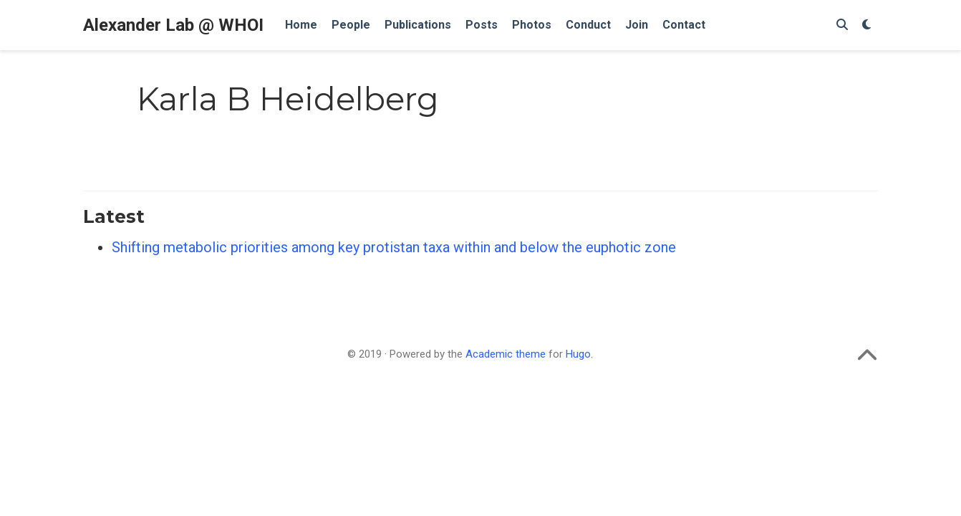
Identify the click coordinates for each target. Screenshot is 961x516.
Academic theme (505, 354)
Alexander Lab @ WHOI (173, 25)
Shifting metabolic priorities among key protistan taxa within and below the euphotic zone (394, 247)
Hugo (578, 354)
